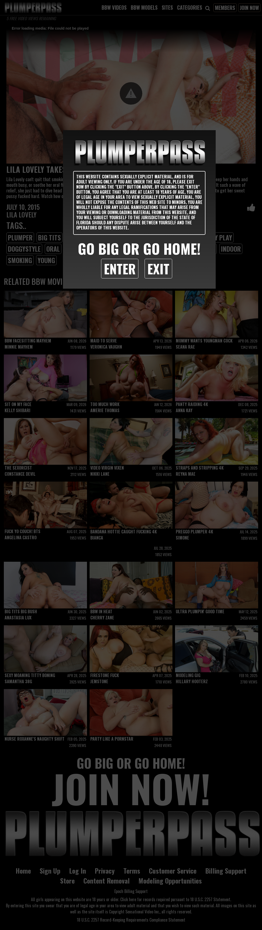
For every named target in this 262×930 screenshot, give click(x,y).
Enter (120, 268)
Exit (158, 268)
